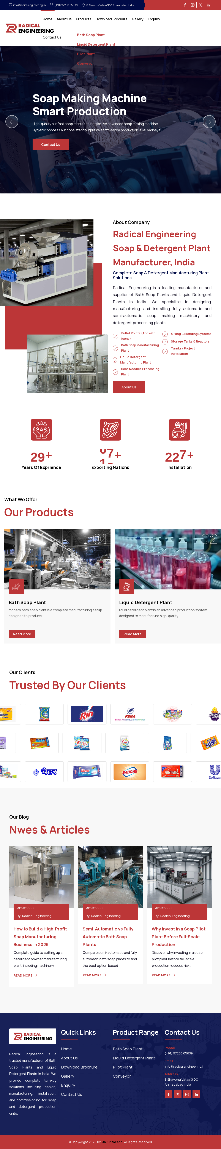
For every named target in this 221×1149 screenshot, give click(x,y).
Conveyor (122, 1076)
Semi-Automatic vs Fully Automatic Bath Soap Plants (108, 936)
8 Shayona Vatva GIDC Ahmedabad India (181, 1082)
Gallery (138, 19)
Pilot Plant (123, 1067)
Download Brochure (112, 19)
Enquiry (154, 19)
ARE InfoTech (112, 1142)
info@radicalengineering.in (185, 1066)
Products (83, 19)
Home (47, 19)
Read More (22, 634)
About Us (64, 19)
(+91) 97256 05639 (179, 1053)
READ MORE (25, 975)
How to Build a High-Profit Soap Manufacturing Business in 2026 (40, 936)
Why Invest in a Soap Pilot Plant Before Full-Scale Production (178, 936)
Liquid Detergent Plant (145, 602)
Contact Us (52, 37)
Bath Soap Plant (27, 602)
